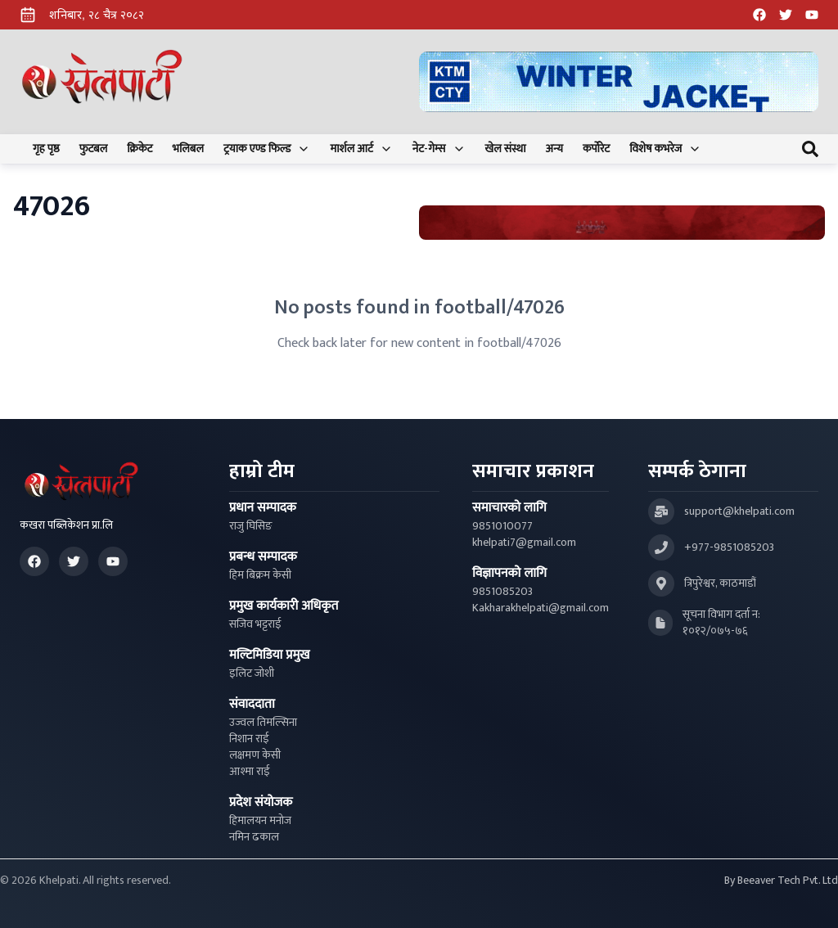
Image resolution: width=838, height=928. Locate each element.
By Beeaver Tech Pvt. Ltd (781, 880)
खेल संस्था (505, 149)
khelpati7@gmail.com (524, 542)
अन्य (554, 149)
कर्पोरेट (596, 149)
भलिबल (188, 149)
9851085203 (502, 591)
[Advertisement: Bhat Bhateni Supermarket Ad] (622, 222)
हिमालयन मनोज (260, 821)
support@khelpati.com (739, 511)
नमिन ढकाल (254, 837)
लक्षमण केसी (255, 755)
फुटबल (93, 149)
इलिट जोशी (251, 673)
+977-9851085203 (729, 547)
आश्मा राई (249, 772)
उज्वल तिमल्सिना (263, 722)
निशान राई (249, 739)
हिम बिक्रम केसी (260, 575)
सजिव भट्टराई (255, 624)
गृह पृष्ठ (46, 149)
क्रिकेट (139, 149)
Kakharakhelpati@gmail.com (540, 608)
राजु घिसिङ (251, 526)
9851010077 (502, 526)
